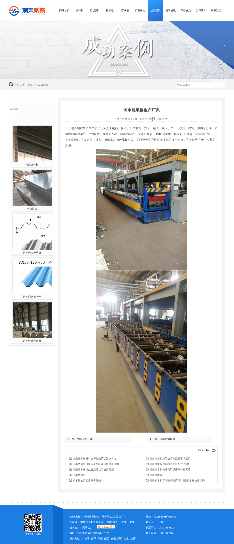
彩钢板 (125, 10)
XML (132, 522)
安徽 (113, 538)
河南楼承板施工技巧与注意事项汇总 (170, 458)
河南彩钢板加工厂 (170, 439)
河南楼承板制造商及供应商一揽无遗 (170, 469)
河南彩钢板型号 (32, 296)
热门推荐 (21, 118)
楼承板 (110, 10)
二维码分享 (162, 118)
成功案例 (155, 10)
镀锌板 (79, 10)
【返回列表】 (204, 450)
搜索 (218, 85)
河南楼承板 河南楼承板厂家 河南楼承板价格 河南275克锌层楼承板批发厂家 (179, 480)
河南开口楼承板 (32, 252)
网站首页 (64, 10)
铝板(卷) (94, 10)
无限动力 (87, 527)
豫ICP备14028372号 (91, 522)
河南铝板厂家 (85, 439)
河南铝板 (32, 208)
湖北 (126, 538)
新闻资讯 (170, 10)
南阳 (87, 538)
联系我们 (216, 10)
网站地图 (112, 522)
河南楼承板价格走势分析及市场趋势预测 (96, 464)
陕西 (133, 538)
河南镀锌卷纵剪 (32, 340)
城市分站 (74, 538)
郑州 (100, 538)
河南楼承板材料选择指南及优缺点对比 (94, 458)
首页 (30, 84)
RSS (123, 522)
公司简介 (201, 10)
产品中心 (140, 10)
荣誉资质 (186, 10)
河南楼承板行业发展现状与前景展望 (93, 469)
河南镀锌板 (32, 164)
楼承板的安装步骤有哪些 (87, 480)
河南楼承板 (79, 474)
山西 (106, 538)
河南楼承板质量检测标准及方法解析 (170, 464)
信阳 (93, 538)
